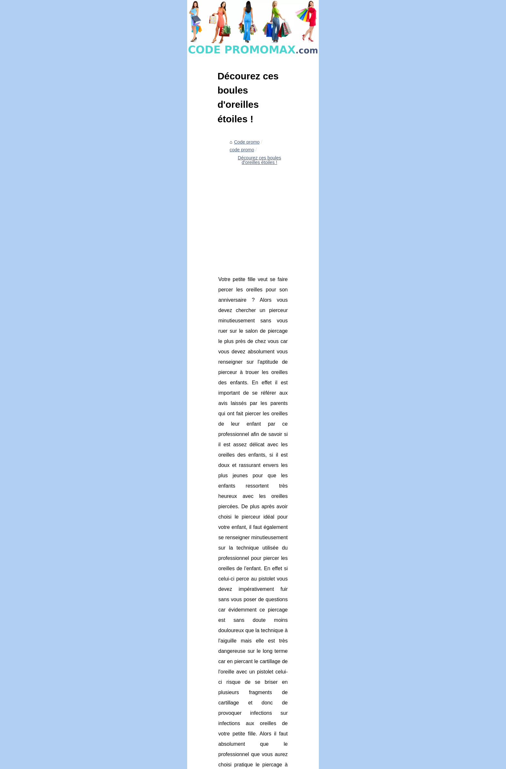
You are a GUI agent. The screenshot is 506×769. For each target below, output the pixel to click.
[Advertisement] (204, 266)
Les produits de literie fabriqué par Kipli (153, 742)
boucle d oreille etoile (218, 463)
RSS (152, 762)
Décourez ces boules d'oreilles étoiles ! (180, 212)
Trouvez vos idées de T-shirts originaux (317, 602)
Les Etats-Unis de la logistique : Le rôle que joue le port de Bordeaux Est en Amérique (201, 686)
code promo (122, 212)
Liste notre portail (375, 195)
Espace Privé (214, 762)
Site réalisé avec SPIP (179, 762)
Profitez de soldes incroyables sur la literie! (157, 637)
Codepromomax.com (93, 762)
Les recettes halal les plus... (386, 273)
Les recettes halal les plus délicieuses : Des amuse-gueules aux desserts (188, 648)
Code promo (91, 212)
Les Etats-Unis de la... (380, 316)
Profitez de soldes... (378, 259)
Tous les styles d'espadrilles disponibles (118, 602)
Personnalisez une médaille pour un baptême (159, 708)
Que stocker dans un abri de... (389, 287)
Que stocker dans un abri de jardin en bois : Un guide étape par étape (185, 659)
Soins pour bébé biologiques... (389, 302)
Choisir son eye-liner (134, 697)
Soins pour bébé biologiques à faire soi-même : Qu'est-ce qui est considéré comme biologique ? (210, 673)
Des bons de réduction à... (385, 224)
